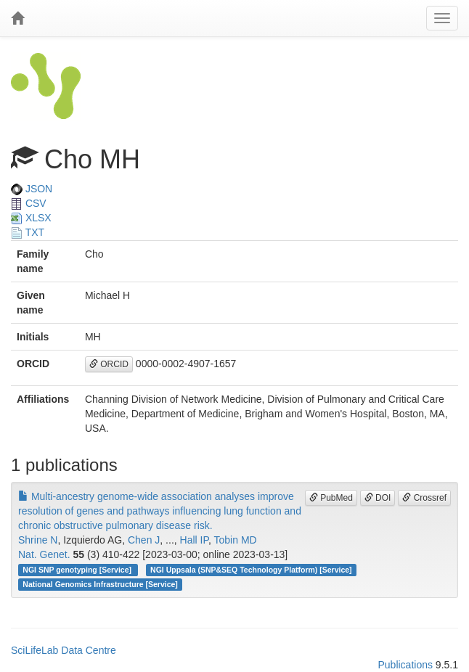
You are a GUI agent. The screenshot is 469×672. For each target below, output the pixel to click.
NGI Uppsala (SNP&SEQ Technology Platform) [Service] (251, 569)
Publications (405, 665)
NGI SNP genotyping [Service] (78, 569)
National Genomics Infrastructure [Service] (100, 584)
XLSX (31, 218)
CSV (28, 203)
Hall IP (194, 540)
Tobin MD (235, 540)
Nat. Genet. (44, 554)
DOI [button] (377, 498)
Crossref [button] (424, 498)
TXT (27, 232)
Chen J (144, 540)
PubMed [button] (331, 498)
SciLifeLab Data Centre (63, 650)
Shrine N (37, 540)
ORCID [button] (109, 364)
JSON (31, 188)
